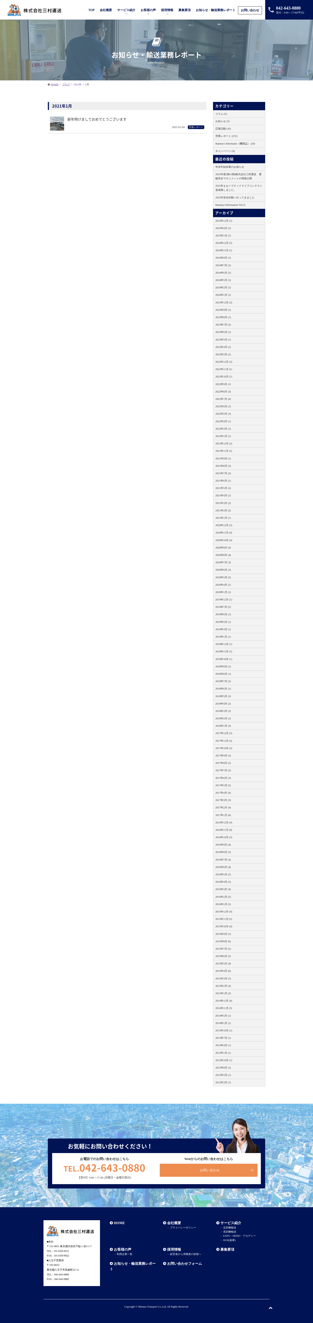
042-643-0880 (104, 1167)
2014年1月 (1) (223, 1023)
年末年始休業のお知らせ (229, 166)
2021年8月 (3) (223, 465)
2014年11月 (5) (223, 1008)
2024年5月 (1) (223, 280)
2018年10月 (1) (223, 659)
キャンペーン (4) (225, 151)
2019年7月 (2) (223, 606)
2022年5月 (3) (223, 413)
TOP (91, 10)
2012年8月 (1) (223, 1067)
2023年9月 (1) (223, 309)
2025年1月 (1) (223, 235)
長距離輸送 (229, 1231)
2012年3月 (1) (223, 1082)
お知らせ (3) (222, 121)
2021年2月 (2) (223, 510)
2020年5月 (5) (223, 577)
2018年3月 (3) (223, 711)
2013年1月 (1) (223, 1052)
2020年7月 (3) (223, 562)
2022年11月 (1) (223, 369)
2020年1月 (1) (223, 592)
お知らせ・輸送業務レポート (215, 10)
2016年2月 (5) (223, 896)
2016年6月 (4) (223, 867)
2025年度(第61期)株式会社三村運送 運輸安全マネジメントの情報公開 (238, 176)
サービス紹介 (230, 1223)
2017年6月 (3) (223, 778)
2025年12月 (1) (223, 220)
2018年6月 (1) (223, 688)
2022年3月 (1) (223, 428)
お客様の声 (148, 10)
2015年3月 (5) (223, 978)
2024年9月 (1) (223, 257)
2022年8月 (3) (223, 391)
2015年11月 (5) (223, 919)
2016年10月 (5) (223, 837)
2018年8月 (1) (223, 673)
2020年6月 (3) (223, 569)
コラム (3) (221, 113)
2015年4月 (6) (223, 970)
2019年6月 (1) (223, 614)
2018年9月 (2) (223, 666)
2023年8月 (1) (223, 317)
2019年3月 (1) (223, 629)
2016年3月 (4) (223, 889)
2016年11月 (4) (223, 829)
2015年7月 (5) (223, 948)
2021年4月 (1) (223, 495)
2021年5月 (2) (223, 488)
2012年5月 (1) (223, 1075)
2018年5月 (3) (223, 696)
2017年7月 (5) (223, 770)
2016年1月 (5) (223, 904)
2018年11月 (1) (223, 651)
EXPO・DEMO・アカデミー (239, 1235)
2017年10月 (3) (223, 748)
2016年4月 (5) (223, 881)
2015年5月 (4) (223, 963)
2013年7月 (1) (223, 1037)
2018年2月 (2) (223, 718)
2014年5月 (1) (223, 1015)
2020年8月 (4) (223, 555)
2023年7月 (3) (223, 324)
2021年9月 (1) (223, 458)
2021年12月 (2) (223, 443)
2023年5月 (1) (223, 339)
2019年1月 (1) (223, 636)
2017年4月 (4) (223, 792)
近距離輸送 (229, 1227)
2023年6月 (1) (223, 332)
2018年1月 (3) (223, 725)
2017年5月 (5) (223, 785)
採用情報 (174, 1249)
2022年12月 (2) (223, 361)
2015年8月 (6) (223, 941)
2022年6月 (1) (223, 406)
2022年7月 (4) (223, 399)
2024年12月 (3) (223, 242)
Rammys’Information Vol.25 (230, 204)
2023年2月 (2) (223, 354)
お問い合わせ (250, 10)
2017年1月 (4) (223, 815)
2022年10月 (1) (223, 376)
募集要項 (184, 10)
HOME (119, 1223)
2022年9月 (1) (223, 384)
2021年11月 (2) (223, 450)
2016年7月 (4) (223, 859)
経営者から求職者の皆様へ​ (185, 1254)
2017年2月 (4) (223, 807)
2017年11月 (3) (223, 740)
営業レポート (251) (226, 136)
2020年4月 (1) (223, 584)
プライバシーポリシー (183, 1227)
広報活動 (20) (223, 128)
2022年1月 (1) (223, 436)
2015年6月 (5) (223, 956)
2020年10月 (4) (223, 540)
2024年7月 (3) (223, 265)
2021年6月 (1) (223, 480)
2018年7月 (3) (223, 681)
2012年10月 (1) (223, 1060)
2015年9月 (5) (223, 934)
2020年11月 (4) (223, 532)
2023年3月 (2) (223, 347)
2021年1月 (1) (223, 517)
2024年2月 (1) (223, 287)
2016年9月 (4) (223, 844)
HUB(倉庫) (229, 1240)
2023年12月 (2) (223, 302)
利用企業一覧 (124, 1254)
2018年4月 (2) (223, 703)
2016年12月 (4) (223, 822)
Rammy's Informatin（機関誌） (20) (235, 143)
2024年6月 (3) (223, 272)
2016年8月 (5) (223, 852)
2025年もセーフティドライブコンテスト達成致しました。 (238, 187)
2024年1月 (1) (223, 294)
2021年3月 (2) (223, 503)
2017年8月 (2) (223, 763)
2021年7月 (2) (223, 473)
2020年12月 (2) (223, 525)
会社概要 (174, 1223)
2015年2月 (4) (223, 985)
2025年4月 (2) (223, 228)
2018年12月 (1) (223, 644)
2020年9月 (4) (223, 547)
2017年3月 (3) (223, 800)
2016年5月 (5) (223, 874)
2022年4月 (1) (223, 421)
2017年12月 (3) (223, 733)
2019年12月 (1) (223, 599)
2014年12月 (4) (223, 1000)
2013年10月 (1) (223, 1030)
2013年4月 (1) (223, 1045)
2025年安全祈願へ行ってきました (235, 197)
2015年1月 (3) (223, 993)
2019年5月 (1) (223, 621)
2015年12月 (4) (223, 911)
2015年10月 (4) (223, 926)
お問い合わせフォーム (184, 1263)
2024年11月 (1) (223, 250)
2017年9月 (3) (223, 755)
